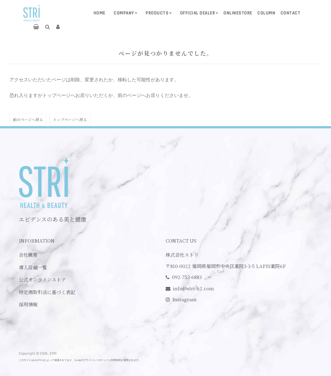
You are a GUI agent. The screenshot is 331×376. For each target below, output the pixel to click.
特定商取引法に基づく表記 (47, 292)
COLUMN (266, 13)
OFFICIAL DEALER (197, 13)
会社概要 (28, 254)
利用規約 (116, 360)
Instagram (184, 299)
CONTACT (290, 13)
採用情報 (28, 304)
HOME (99, 13)
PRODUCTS (157, 13)
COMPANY (124, 13)
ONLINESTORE (237, 13)
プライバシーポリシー (96, 360)
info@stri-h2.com (193, 288)
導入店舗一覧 (33, 267)
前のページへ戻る (28, 119)
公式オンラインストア (42, 279)
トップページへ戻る (70, 119)
